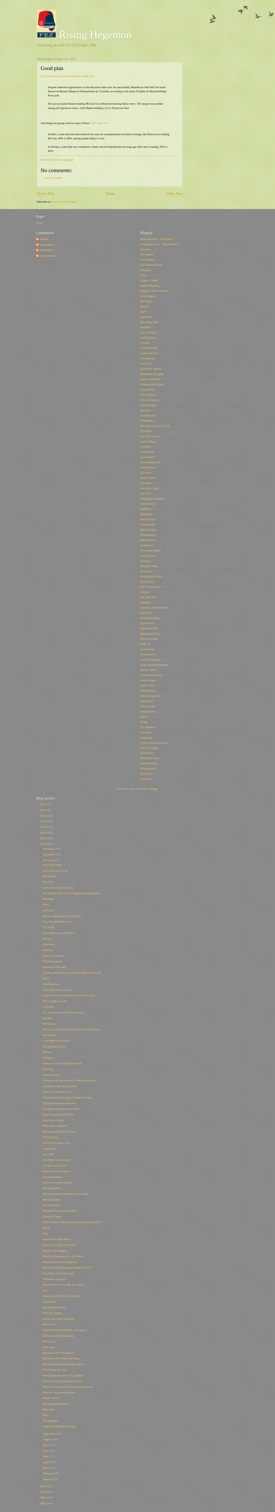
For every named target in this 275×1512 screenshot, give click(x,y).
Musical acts (49, 1341)
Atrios (143, 275)
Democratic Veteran (150, 368)
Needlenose (146, 545)
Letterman (48, 1069)
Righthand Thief (149, 628)
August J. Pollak (149, 280)
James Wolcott (148, 467)
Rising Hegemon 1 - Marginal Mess (159, 244)
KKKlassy (48, 1057)
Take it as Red (147, 706)
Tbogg (143, 721)
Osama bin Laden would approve (60, 1262)
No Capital (146, 571)
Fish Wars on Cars (150, 436)
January (47, 1479)
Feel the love (49, 1035)
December (49, 848)
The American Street (151, 264)
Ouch (45, 1233)
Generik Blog (147, 441)
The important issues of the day (59, 1131)
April (46, 1462)
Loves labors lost (52, 1074)
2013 (43, 815)
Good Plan (48, 1154)
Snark (46, 904)
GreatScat (145, 446)
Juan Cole (145, 493)
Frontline (47, 1018)
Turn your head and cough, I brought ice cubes (67, 1097)
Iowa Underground (150, 462)
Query (46, 978)
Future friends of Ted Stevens (58, 1114)
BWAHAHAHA (51, 1188)
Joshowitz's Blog (149, 488)
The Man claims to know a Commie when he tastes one (72, 972)
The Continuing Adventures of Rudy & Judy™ (67, 1267)
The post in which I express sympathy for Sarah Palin (71, 1029)
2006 (43, 1492)
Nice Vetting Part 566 (54, 1307)
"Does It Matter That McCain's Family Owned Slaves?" (72, 1222)
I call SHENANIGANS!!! (56, 1040)
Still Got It (48, 910)
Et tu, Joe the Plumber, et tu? (58, 921)
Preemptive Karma (150, 618)
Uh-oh (46, 1228)
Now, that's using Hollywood (58, 1273)
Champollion (46, 244)
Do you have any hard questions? (60, 1086)
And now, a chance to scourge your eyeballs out (68, 1386)
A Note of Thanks (52, 1216)
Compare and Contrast (54, 1165)
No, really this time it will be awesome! (63, 1012)
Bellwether (48, 899)
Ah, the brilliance (52, 1205)
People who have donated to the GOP (62, 1381)
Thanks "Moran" (51, 1398)
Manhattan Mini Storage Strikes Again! (63, 1364)
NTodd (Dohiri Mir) (150, 576)
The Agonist (146, 254)
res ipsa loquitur (48, 255)
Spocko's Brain (148, 669)
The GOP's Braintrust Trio (56, 1142)
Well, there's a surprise (55, 1125)
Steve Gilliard (147, 690)
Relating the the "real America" (59, 1352)
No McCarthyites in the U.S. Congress (63, 1375)
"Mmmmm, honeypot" (55, 1279)
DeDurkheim (46, 250)
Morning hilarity (51, 1199)
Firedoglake (146, 420)
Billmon (144, 306)
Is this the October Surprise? (58, 1182)
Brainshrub (146, 316)
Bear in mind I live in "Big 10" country (63, 1284)
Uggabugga (146, 737)
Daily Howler (147, 358)
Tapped (144, 716)
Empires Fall (147, 389)
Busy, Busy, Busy (149, 322)
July (45, 1445)
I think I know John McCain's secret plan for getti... (70, 995)
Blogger (154, 788)
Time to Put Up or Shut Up (57, 989)
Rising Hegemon (84, 34)
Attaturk (44, 239)
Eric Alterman (147, 394)
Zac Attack (146, 779)
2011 (43, 827)
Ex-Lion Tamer (148, 405)
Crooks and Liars (149, 353)
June (46, 1450)
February (48, 1473)
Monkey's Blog (148, 529)
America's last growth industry (59, 1392)
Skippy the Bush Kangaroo (154, 664)
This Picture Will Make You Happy (61, 1358)
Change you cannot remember (58, 1318)
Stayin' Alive (147, 685)
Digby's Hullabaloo (150, 379)
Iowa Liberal (147, 451)
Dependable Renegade (152, 374)
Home (110, 194)
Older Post (174, 194)
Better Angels (147, 296)
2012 (43, 821)
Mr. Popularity (50, 1420)
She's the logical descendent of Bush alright (66, 1193)
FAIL (45, 1415)
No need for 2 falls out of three (59, 1245)
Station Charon (148, 680)
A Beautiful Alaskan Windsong (59, 1426)
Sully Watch (146, 701)
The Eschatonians (149, 400)
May (46, 1456)
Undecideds (49, 944)
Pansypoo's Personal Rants (154, 607)
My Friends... (50, 1023)
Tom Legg (145, 732)
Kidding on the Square (152, 498)
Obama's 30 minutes (53, 955)
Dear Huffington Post (54, 1046)
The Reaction (147, 623)
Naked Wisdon (148, 540)
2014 (43, 810)
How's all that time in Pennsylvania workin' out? (67, 76)
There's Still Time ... (53, 864)
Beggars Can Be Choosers (154, 290)
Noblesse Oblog (148, 566)
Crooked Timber (149, 348)
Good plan (48, 1006)
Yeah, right (48, 1347)
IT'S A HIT (48, 927)
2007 (43, 1486)
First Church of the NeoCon (155, 425)
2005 (43, 1497)
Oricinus (144, 592)
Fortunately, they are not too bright (61, 1108)
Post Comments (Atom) (64, 201)
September (49, 1433)
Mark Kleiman (148, 519)
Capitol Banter (148, 337)
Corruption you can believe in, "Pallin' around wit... (70, 1080)
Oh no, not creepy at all (55, 870)
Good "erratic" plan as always (58, 887)
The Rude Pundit (149, 638)
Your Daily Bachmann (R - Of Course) (63, 1256)
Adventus (145, 249)
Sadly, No (145, 644)
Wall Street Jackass (150, 758)
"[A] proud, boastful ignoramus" (60, 1103)
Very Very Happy (149, 747)
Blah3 (143, 311)
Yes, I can (48, 882)
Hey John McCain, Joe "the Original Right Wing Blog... (72, 893)
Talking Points (147, 711)
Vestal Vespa (147, 753)
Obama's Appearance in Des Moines (62, 916)
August (47, 1439)
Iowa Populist (147, 457)
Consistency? (50, 1148)
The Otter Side (148, 597)
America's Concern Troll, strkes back (62, 1063)
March (47, 1467)
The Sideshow (147, 727)
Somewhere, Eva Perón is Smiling (61, 1296)
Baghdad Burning (149, 285)
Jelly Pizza (146, 472)
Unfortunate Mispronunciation (59, 1335)
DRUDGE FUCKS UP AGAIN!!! (60, 1210)
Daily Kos (145, 363)
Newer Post (45, 194)
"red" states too (98, 123)
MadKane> (146, 508)
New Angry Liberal (150, 550)
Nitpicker (145, 561)
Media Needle (147, 524)
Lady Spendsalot (51, 984)
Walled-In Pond (148, 763)
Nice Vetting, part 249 (54, 1369)
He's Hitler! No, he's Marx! (57, 1159)
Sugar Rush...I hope (53, 1120)
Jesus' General (147, 477)
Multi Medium (148, 534)
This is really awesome (55, 1001)
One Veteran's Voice (150, 586)
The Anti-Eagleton (52, 961)
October (47, 860)
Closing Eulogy (51, 1137)
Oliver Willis (147, 581)
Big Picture (146, 301)
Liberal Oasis (147, 503)
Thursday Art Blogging (55, 1250)
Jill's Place (145, 483)
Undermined (49, 1301)
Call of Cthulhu (148, 332)
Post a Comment (54, 177)
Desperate (48, 950)
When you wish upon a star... (58, 1091)
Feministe (145, 410)
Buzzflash (145, 327)
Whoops (47, 1052)
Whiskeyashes (147, 768)
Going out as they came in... (57, 1171)
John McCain (50, 876)
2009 (43, 838)
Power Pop (146, 612)
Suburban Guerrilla (150, 695)
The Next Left (147, 555)
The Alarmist (147, 259)
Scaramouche (147, 649)
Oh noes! (47, 938)
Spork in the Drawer (151, 675)
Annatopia (145, 270)
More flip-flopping (53, 1313)
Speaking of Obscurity (54, 967)
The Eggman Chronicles (55, 1403)
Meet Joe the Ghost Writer (56, 1239)
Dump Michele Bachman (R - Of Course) (64, 1330)
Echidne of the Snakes (152, 384)
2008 (43, 844)
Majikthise (146, 514)
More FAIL (49, 1409)
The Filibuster (147, 415)
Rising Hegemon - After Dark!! (156, 239)
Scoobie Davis (147, 654)
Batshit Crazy (50, 1324)
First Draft (145, 431)
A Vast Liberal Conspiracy (154, 742)
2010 (43, 832)
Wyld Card (146, 773)
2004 (43, 1503)
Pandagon (145, 602)
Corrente (145, 342)
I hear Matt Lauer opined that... (59, 932)
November (49, 854)
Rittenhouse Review (151, 633)
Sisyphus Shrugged (150, 659)
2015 (43, 804)
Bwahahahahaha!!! (53, 1177)
